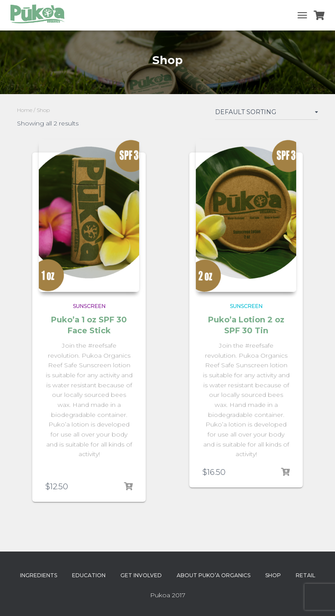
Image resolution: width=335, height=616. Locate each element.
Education (89, 575)
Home (24, 110)
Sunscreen (89, 306)
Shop (273, 575)
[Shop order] (266, 113)
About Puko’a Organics (213, 575)
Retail (305, 575)
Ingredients (38, 575)
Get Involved (141, 575)
